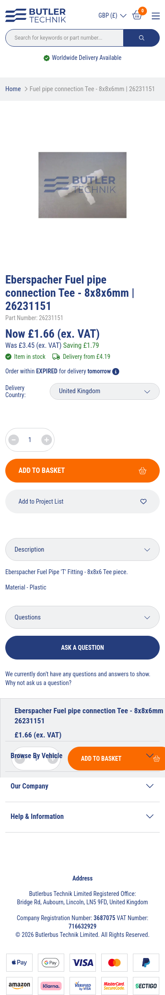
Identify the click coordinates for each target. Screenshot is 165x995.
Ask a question (82, 647)
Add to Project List (82, 501)
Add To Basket (82, 470)
